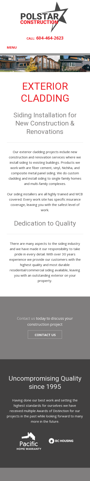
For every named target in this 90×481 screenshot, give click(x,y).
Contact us (26, 318)
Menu (12, 47)
